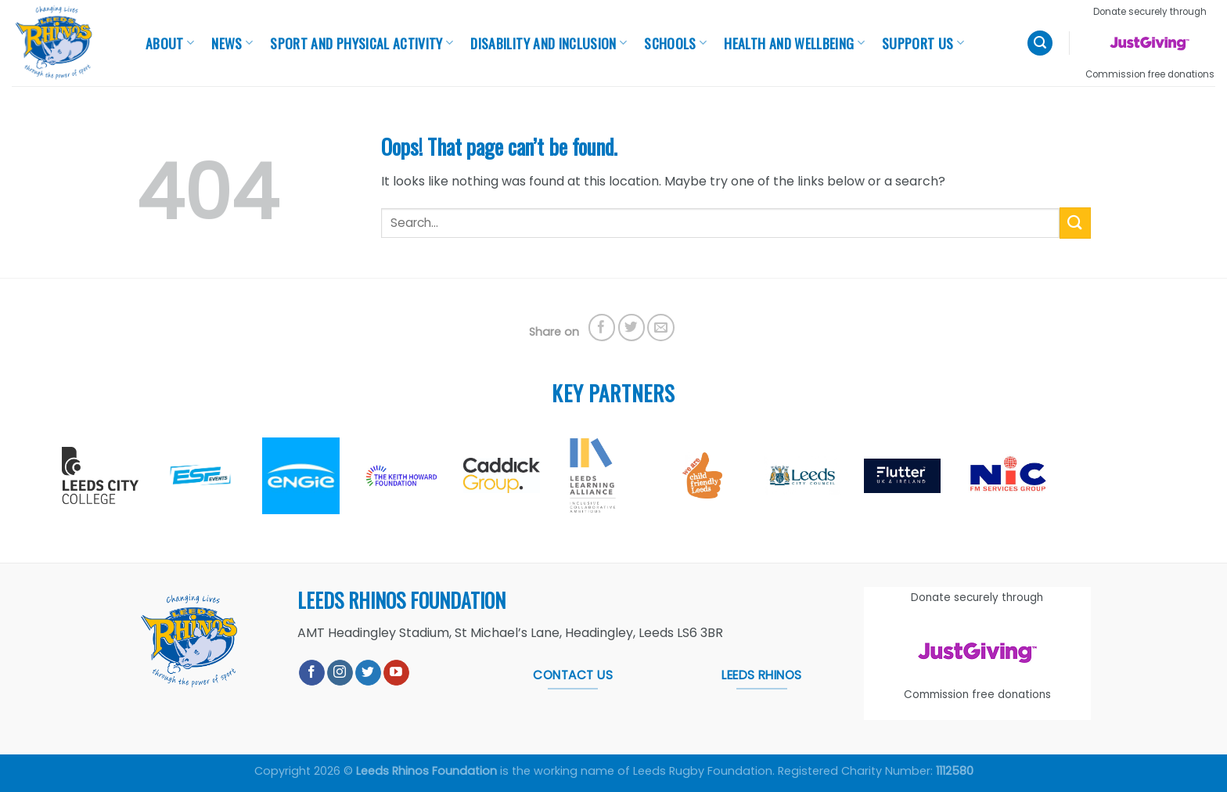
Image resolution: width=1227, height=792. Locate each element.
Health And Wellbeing (794, 43)
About (170, 43)
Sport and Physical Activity (361, 43)
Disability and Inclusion (548, 43)
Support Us (923, 43)
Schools (675, 43)
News (232, 43)
